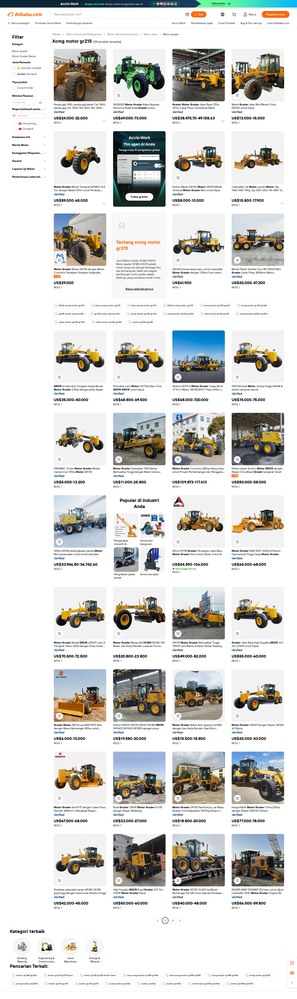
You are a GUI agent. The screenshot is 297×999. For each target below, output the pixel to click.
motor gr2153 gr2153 (240, 983)
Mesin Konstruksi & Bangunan (84, 34)
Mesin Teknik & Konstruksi (122, 34)
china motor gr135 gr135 (69, 322)
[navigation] (29, 477)
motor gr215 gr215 (56, 983)
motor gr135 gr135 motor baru (98, 975)
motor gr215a (147, 983)
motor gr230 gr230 (141, 322)
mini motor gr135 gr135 (215, 313)
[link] (292, 963)
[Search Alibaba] (118, 14)
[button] (187, 14)
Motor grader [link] (171, 34)
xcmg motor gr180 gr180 (223, 975)
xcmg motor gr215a (118, 983)
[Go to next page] (180, 920)
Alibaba (56, 34)
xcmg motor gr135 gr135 (141, 313)
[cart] (235, 14)
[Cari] (198, 14)
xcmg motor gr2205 (257, 975)
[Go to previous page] (157, 920)
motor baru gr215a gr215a (204, 983)
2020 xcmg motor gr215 (69, 305)
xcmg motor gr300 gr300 (251, 313)
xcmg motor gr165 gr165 (215, 305)
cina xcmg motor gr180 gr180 (140, 975)
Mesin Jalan (150, 34)
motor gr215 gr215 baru (58, 975)
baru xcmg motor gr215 (105, 305)
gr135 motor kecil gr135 (69, 313)
